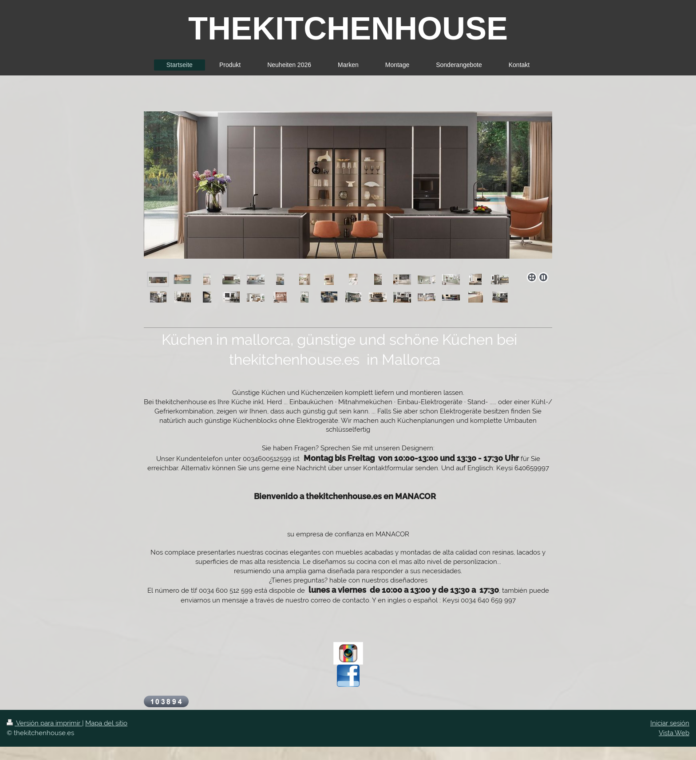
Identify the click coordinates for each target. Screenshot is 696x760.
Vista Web (674, 733)
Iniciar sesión (669, 723)
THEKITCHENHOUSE (348, 28)
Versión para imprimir (44, 723)
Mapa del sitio (106, 723)
